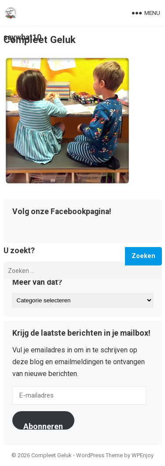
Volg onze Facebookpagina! (61, 212)
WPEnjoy (143, 455)
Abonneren (43, 426)
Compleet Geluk (40, 39)
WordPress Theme (99, 455)
